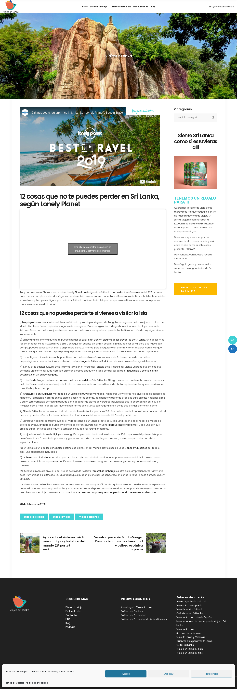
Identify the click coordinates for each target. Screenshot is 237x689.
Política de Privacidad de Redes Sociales (144, 619)
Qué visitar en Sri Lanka (189, 613)
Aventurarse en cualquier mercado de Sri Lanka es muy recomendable (64, 393)
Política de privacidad (37, 682)
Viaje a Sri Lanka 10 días (189, 649)
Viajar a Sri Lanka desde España (194, 617)
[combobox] (195, 117)
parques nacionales (120, 424)
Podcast (70, 627)
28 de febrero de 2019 (33, 504)
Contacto (71, 615)
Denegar (168, 673)
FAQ (68, 619)
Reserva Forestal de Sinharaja (99, 471)
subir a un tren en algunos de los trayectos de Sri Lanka (113, 339)
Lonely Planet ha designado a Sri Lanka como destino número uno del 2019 (110, 292)
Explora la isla (73, 611)
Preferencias (211, 673)
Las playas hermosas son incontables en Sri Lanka (50, 322)
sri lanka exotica (34, 516)
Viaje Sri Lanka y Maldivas (190, 637)
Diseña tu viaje (74, 607)
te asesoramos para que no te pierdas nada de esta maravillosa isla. (117, 492)
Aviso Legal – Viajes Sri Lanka (137, 607)
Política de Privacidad (133, 615)
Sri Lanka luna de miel (188, 633)
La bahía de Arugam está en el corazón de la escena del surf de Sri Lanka (65, 380)
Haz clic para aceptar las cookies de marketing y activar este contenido (92, 249)
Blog (68, 623)
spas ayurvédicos (137, 448)
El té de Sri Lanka (32, 411)
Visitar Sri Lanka (185, 645)
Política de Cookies (14, 682)
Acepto (126, 673)
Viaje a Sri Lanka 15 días (189, 653)
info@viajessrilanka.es (221, 6)
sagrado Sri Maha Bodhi (94, 361)
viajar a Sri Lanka (89, 516)
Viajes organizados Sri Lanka (192, 601)
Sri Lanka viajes (61, 516)
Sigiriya (57, 434)
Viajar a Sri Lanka (185, 629)
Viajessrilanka (143, 111)
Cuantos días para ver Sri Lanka (194, 641)
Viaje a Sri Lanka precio (189, 605)
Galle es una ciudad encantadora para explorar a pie (53, 457)
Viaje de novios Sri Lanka (190, 609)
